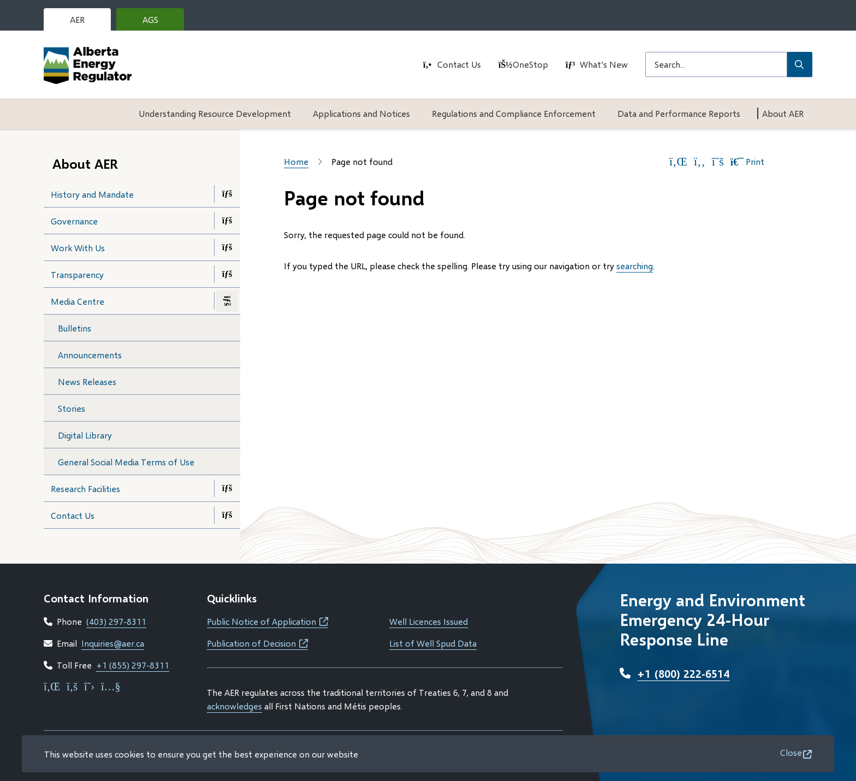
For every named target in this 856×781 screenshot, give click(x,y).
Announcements (90, 355)
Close (791, 752)
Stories (71, 408)
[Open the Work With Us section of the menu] (227, 247)
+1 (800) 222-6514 (683, 673)
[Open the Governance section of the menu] (227, 221)
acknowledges (234, 706)
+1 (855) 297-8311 (132, 665)
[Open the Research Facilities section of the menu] (227, 488)
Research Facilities (85, 488)
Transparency (77, 274)
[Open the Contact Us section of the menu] (227, 515)
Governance (74, 221)
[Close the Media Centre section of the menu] (227, 301)
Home (296, 161)
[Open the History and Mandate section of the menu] (227, 194)
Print (747, 161)
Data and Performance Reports (678, 113)
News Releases (87, 381)
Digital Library (85, 435)
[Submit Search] (799, 64)
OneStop (530, 64)
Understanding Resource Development (215, 113)
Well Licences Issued (428, 621)
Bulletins (74, 328)
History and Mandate (92, 194)
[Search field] (716, 64)
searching (634, 266)
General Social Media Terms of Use (126, 462)
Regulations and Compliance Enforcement (514, 113)
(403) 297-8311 (116, 621)
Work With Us (78, 247)
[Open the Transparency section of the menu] (227, 274)
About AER (783, 113)
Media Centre (77, 301)
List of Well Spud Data (433, 643)
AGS (158, 22)
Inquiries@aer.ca (112, 643)
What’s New (604, 64)
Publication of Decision (257, 643)
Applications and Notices (361, 113)
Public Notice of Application (267, 621)
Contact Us (459, 64)
